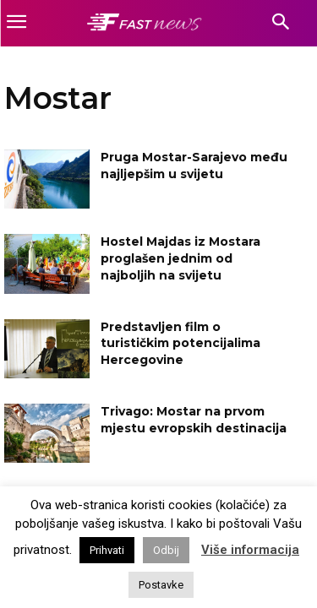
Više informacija (250, 549)
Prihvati (107, 550)
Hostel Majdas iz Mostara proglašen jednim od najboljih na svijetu (180, 258)
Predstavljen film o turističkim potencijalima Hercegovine (180, 343)
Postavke (161, 584)
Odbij (166, 550)
